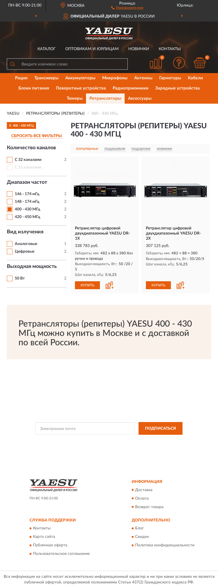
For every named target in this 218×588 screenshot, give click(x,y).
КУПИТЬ (87, 285)
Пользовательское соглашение (61, 554)
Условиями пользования (104, 446)
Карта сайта (44, 537)
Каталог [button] (46, 49)
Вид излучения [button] (25, 232)
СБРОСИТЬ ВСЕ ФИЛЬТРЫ (36, 136)
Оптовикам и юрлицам (92, 49)
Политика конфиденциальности (164, 545)
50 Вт (20, 278)
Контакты (170, 49)
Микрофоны (114, 78)
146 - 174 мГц (27, 194)
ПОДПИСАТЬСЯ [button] (160, 429)
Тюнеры (75, 98)
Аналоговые (26, 244)
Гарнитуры (170, 78)
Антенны (143, 78)
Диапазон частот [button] (27, 182)
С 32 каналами (28, 160)
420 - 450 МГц (27, 217)
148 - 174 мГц (27, 202)
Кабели (195, 78)
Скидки (142, 537)
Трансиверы (46, 78)
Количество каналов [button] (31, 147)
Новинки (138, 49)
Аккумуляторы (80, 78)
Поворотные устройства (81, 88)
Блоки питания (33, 88)
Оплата (142, 498)
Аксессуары (140, 98)
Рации (21, 78)
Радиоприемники (130, 88)
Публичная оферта (50, 545)
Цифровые (24, 251)
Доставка (143, 490)
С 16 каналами (28, 167)
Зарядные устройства (177, 88)
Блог (139, 528)
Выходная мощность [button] (32, 266)
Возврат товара (149, 507)
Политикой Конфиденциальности (137, 441)
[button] (127, 7)
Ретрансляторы (105, 98)
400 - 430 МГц (27, 209)
